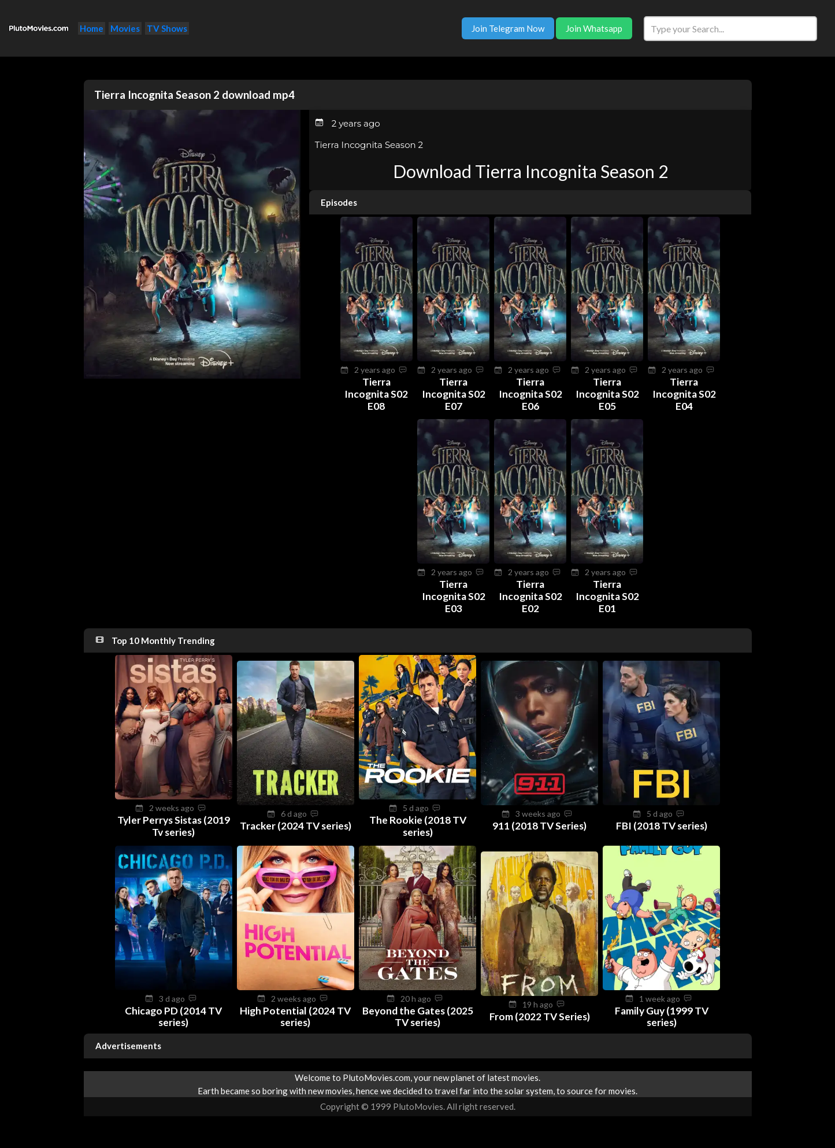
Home (91, 28)
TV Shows (167, 28)
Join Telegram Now (508, 28)
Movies (125, 28)
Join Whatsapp (594, 28)
